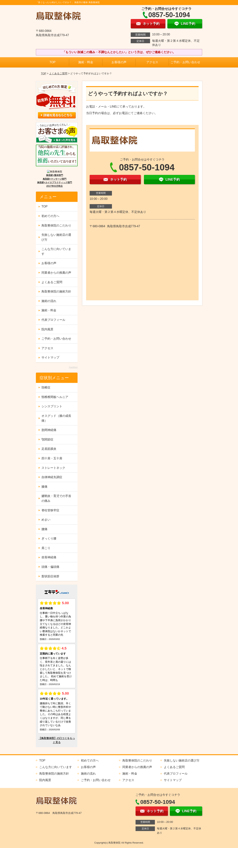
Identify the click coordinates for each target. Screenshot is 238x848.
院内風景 (47, 329)
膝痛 (44, 486)
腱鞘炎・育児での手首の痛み (56, 498)
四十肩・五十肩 (51, 458)
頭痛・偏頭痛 (50, 566)
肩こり (45, 548)
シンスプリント (51, 406)
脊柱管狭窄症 (50, 510)
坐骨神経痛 (48, 557)
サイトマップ (50, 357)
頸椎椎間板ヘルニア (54, 397)
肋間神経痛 (48, 430)
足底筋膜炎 (48, 448)
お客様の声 (119, 62)
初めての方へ (50, 216)
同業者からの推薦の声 (56, 272)
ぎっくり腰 (48, 538)
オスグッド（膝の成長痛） (56, 418)
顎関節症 (47, 439)
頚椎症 (45, 387)
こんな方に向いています (56, 251)
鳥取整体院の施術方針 (56, 291)
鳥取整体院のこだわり (56, 225)
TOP (52, 62)
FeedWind (73, 367)
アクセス (152, 62)
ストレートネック (53, 467)
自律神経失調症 (51, 477)
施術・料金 (85, 62)
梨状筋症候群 (50, 576)
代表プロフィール (53, 319)
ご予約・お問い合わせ (185, 62)
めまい (45, 519)
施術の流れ (48, 301)
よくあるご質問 (58, 73)
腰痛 (44, 529)
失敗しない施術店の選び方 (56, 237)
